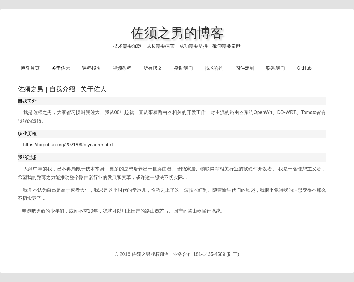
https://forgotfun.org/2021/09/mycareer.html (68, 144)
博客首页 (30, 68)
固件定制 (244, 68)
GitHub (304, 68)
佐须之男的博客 (177, 32)
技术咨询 (214, 68)
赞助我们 (183, 68)
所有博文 (152, 68)
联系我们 (275, 68)
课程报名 (91, 68)
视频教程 (122, 68)
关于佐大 (60, 68)
